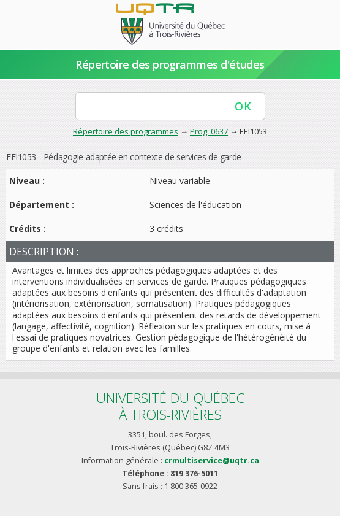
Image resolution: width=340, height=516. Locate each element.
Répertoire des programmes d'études (170, 64)
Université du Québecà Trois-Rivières (170, 405)
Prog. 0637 (209, 131)
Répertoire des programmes (125, 131)
